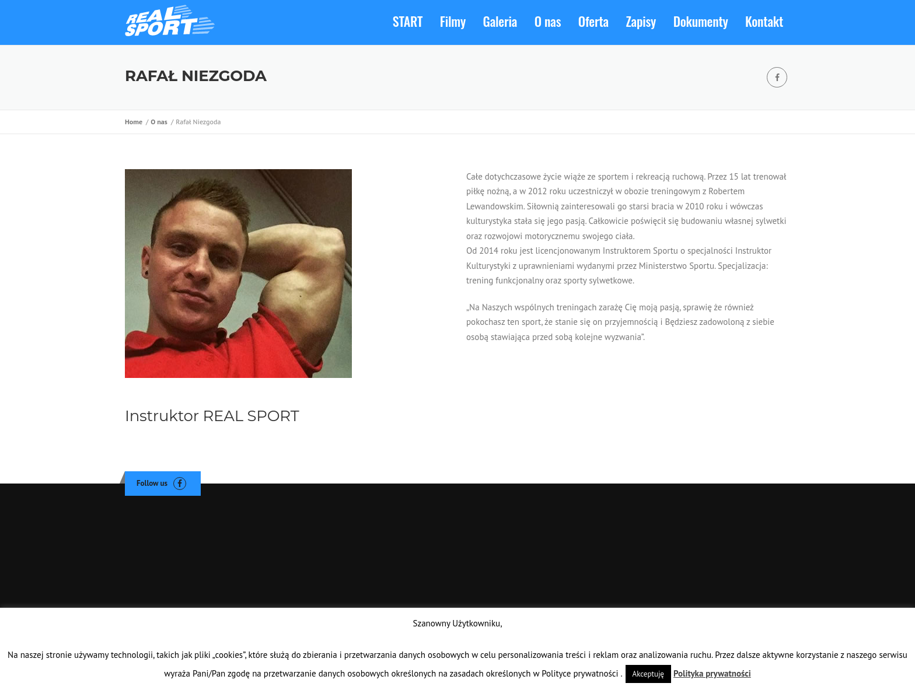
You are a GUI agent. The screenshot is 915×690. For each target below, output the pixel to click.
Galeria (500, 21)
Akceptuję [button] (648, 674)
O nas (548, 21)
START (407, 21)
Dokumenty (700, 21)
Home (135, 124)
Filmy (453, 21)
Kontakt (764, 21)
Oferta (593, 21)
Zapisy (641, 21)
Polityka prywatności (712, 673)
